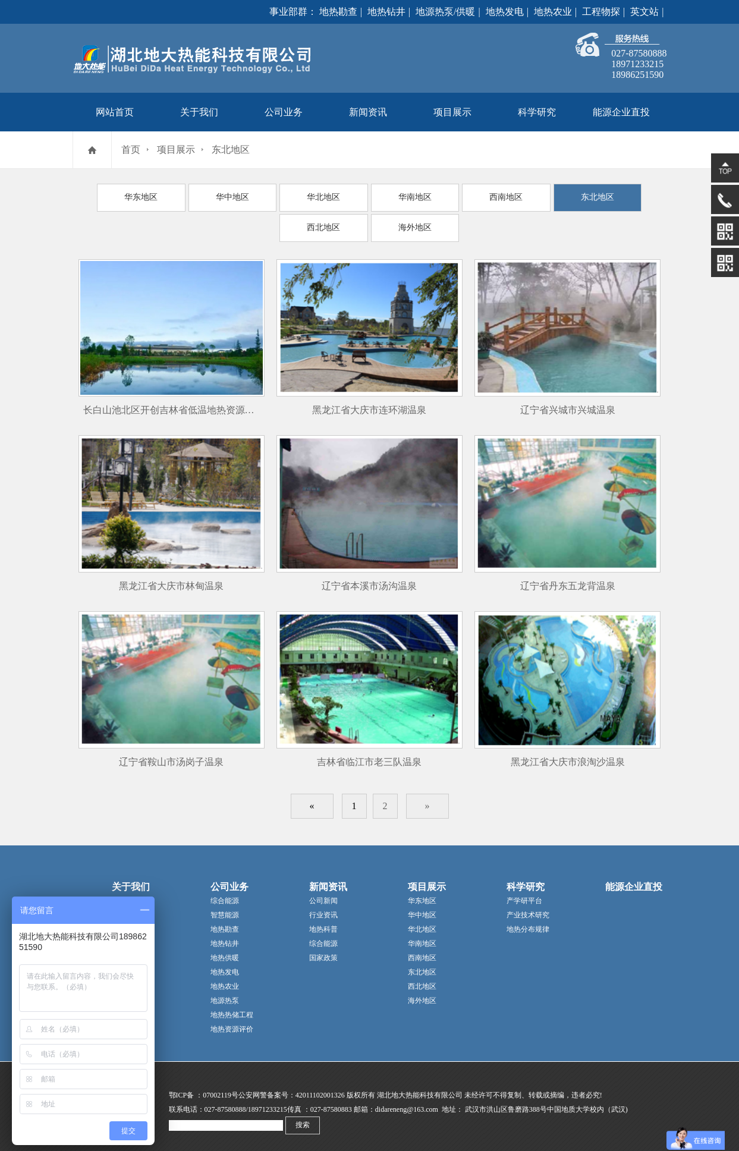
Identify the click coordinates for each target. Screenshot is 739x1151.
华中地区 (206, 196)
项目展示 (452, 112)
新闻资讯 (368, 112)
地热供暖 (224, 952)
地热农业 (553, 12)
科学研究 (537, 112)
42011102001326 (320, 1089)
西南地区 (450, 196)
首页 (130, 149)
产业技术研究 (528, 909)
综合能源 (224, 895)
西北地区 (613, 196)
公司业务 (284, 112)
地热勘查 (338, 12)
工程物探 (601, 12)
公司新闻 (323, 895)
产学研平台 (524, 895)
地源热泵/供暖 (445, 12)
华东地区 (125, 196)
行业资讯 (323, 909)
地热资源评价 (231, 1023)
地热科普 (323, 923)
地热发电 (505, 12)
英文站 (644, 12)
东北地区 (231, 149)
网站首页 (115, 112)
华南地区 (369, 196)
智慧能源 (224, 909)
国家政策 (323, 952)
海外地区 (369, 223)
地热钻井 (386, 12)
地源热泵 (224, 994)
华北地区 (288, 196)
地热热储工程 (231, 1009)
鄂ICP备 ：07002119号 (203, 1089)
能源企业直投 (621, 112)
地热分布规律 (528, 923)
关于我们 (199, 112)
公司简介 (126, 895)
